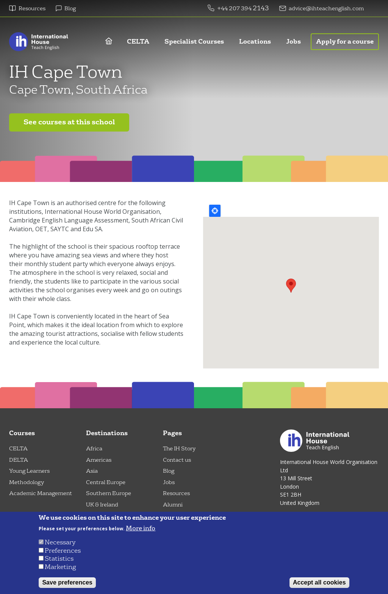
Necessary (60, 542)
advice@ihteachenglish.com (326, 8)
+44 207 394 (235, 8)
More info (140, 528)
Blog (70, 8)
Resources (32, 8)
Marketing (60, 566)
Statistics (59, 558)
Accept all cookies (319, 582)
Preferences (63, 550)
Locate (215, 211)
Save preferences (67, 582)
